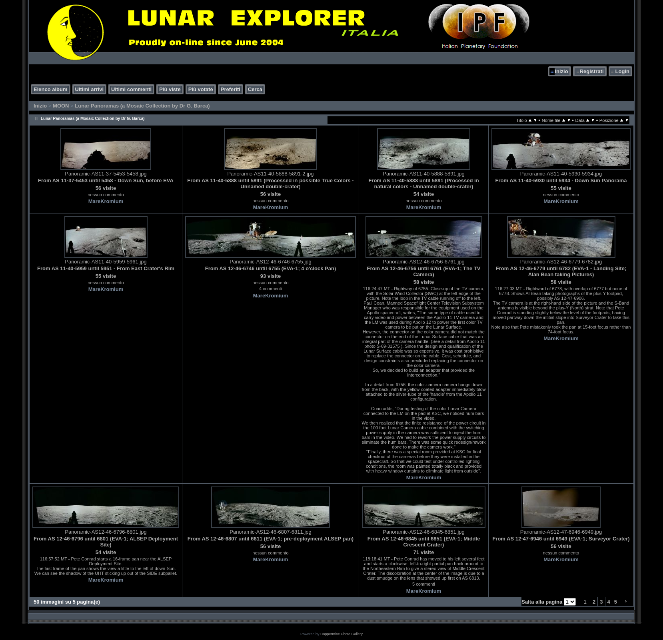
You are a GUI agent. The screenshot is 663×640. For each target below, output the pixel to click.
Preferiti (230, 89)
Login (622, 71)
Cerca (255, 89)
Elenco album (51, 89)
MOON (61, 106)
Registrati (592, 71)
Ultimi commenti (131, 89)
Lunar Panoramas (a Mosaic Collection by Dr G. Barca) (142, 106)
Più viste (169, 89)
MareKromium (105, 201)
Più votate (200, 89)
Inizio (561, 71)
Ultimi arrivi (89, 89)
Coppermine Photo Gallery (341, 634)
